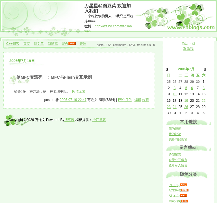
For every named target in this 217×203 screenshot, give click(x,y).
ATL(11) (174, 195)
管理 (82, 44)
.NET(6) (174, 185)
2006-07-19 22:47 (73, 100)
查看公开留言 (178, 160)
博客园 (69, 120)
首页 (26, 44)
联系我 (188, 49)
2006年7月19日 (22, 61)
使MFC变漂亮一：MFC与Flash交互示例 (54, 77)
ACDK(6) (175, 190)
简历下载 (188, 43)
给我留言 (175, 154)
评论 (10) (125, 100)
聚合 (65, 44)
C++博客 (12, 44)
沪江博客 (99, 120)
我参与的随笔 (178, 139)
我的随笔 (175, 128)
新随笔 (53, 44)
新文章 (39, 44)
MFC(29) (175, 201)
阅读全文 (79, 91)
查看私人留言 (178, 165)
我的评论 (175, 134)
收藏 (145, 100)
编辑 (137, 100)
